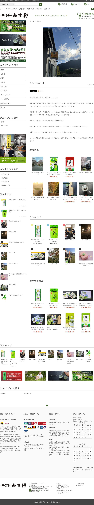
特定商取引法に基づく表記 (65, 490)
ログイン (77, 4)
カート (90, 4)
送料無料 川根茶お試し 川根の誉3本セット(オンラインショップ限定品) (70, 305)
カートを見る (80, 483)
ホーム (2, 9)
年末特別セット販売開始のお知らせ (17, 274)
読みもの (47, 9)
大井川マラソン (69, 264)
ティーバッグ (5, 95)
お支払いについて (62, 485)
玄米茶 (2, 82)
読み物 (39, 21)
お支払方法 (22, 9)
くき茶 (2, 74)
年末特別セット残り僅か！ (16, 295)
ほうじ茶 (3, 86)
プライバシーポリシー (63, 492)
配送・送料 (30, 9)
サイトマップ (89, 0)
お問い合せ (39, 9)
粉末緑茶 (3, 91)
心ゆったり (54, 264)
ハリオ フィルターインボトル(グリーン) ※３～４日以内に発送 (70, 199)
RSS (58, 494)
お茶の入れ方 (5, 181)
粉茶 (2, 78)
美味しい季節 (12, 284)
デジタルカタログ (11, 9)
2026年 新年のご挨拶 (86, 172)
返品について (61, 488)
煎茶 (2, 69)
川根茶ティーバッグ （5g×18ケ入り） (17, 211)
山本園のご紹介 (5, 185)
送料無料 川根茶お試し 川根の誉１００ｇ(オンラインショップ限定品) (38, 329)
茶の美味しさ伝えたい (69, 239)
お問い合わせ (80, 485)
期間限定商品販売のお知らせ (16, 242)
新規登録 (64, 4)
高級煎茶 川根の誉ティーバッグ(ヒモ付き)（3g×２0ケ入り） (70, 329)
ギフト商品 (4, 99)
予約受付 (3, 122)
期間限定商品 (4, 125)
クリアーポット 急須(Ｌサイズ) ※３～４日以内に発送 (86, 199)
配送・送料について (63, 487)
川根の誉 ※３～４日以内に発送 (17, 200)
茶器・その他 (5, 103)
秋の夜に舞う (86, 239)
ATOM (61, 494)
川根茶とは (4, 178)
